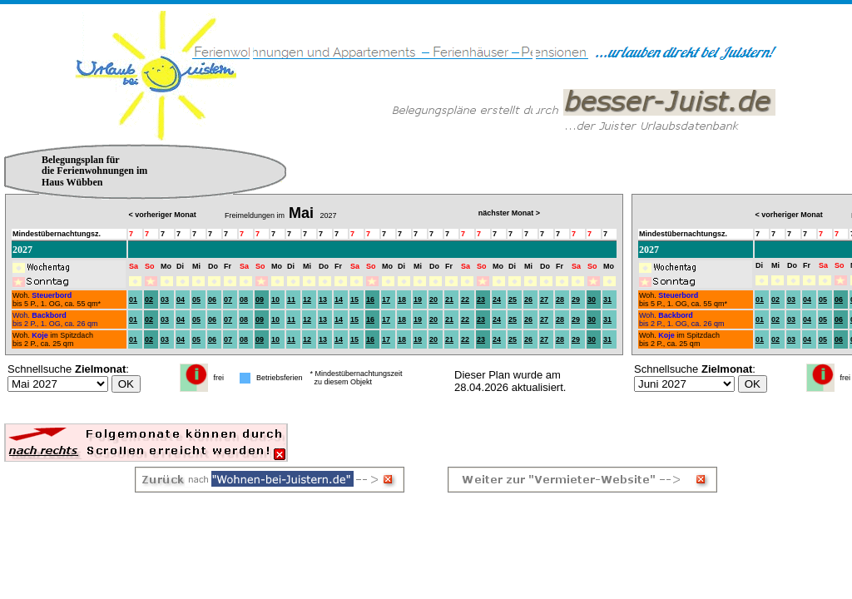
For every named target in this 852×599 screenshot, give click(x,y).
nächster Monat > (509, 213)
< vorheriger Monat (788, 214)
